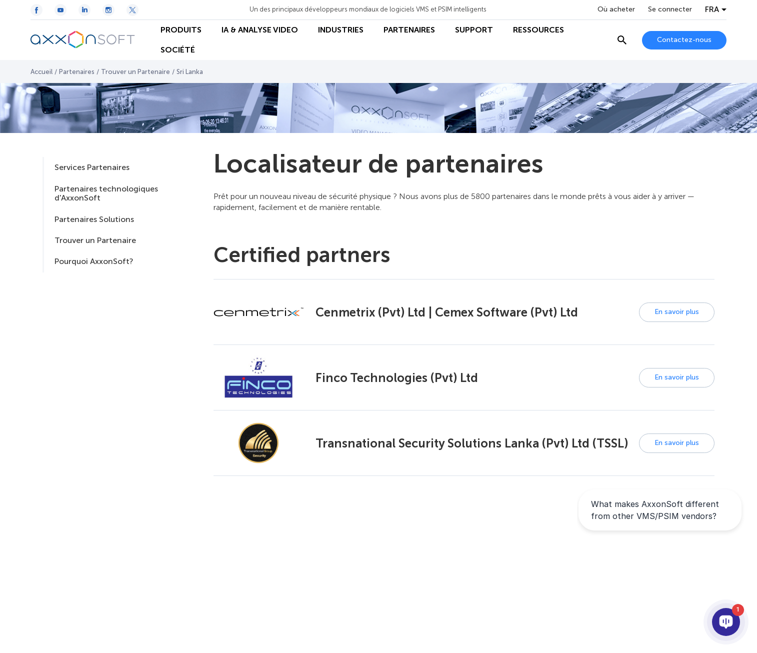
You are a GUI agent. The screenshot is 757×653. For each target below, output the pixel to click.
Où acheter (616, 10)
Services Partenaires (92, 167)
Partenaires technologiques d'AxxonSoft (106, 193)
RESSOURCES (538, 29)
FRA (712, 9)
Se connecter (670, 10)
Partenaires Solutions (94, 219)
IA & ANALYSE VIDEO (260, 29)
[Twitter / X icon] (132, 10)
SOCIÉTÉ (177, 49)
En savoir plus (676, 312)
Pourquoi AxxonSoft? (93, 261)
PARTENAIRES (409, 29)
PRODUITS (181, 29)
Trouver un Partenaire (135, 72)
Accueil (41, 72)
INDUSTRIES (341, 29)
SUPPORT (474, 29)
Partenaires (76, 72)
